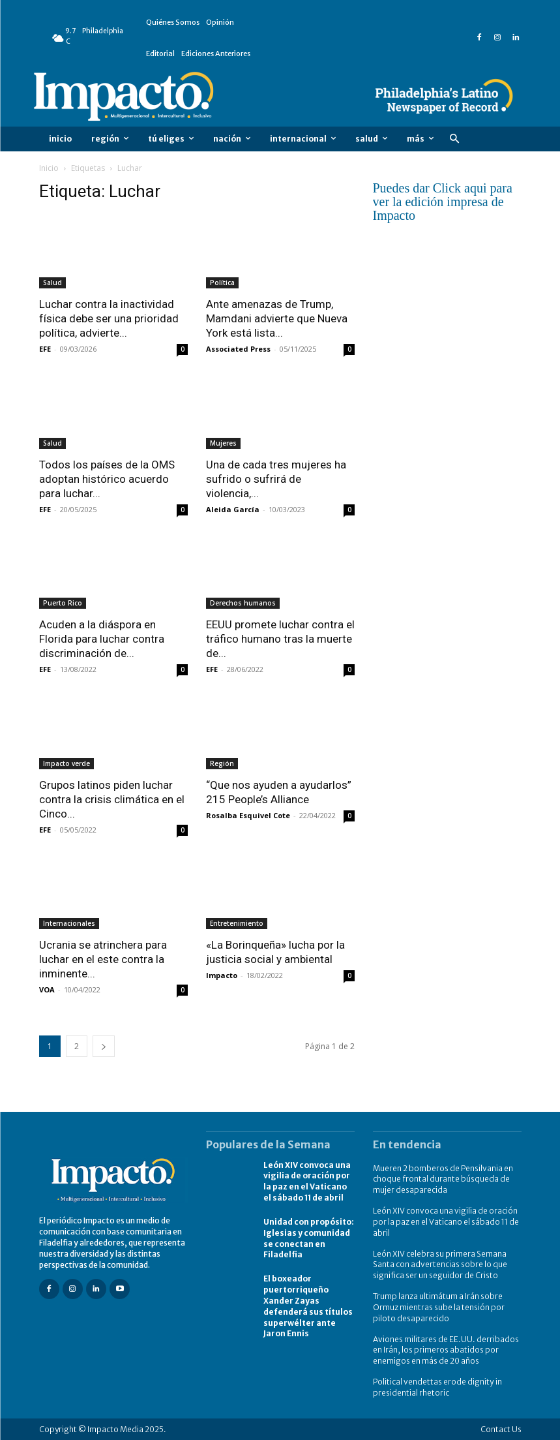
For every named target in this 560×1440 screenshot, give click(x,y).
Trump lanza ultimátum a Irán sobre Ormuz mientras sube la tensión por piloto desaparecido (439, 1307)
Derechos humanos (243, 602)
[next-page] (104, 1046)
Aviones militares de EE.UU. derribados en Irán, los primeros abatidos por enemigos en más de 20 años (446, 1350)
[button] (454, 139)
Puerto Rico (62, 602)
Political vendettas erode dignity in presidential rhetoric (437, 1386)
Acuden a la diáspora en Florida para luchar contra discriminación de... (101, 639)
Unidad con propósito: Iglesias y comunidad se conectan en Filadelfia (308, 1238)
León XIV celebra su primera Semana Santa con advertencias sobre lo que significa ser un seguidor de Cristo (440, 1264)
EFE (45, 349)
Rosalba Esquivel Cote (248, 815)
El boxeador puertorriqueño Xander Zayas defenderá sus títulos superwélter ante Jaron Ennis (308, 1306)
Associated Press (238, 349)
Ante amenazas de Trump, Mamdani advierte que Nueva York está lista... (276, 318)
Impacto (221, 975)
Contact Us (501, 1428)
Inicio (49, 168)
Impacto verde (66, 763)
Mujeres (223, 443)
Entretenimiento (236, 923)
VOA (47, 989)
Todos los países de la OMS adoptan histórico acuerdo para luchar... (107, 479)
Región (222, 763)
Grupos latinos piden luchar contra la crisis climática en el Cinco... (111, 799)
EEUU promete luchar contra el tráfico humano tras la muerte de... (280, 639)
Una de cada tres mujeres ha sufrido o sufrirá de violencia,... (276, 479)
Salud (52, 282)
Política (222, 282)
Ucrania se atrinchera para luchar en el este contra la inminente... (103, 959)
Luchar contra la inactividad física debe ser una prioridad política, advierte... (109, 318)
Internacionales (69, 923)
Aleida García (232, 509)
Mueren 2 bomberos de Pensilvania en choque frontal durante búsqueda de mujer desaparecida (443, 1179)
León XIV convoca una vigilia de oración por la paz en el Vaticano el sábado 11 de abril (307, 1181)
